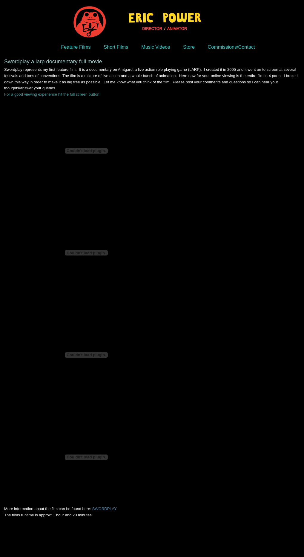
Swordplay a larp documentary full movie (53, 62)
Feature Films (75, 47)
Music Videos (155, 47)
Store (189, 47)
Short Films (116, 47)
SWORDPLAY (104, 508)
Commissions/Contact (231, 47)
